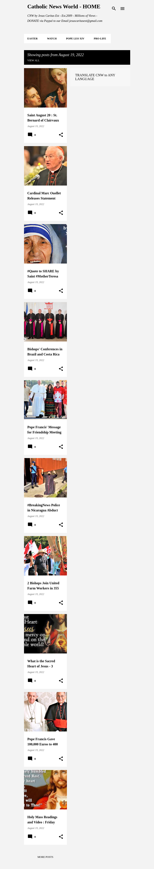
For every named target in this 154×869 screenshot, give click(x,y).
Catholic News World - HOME (63, 6)
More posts (45, 857)
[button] (60, 135)
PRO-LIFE (100, 38)
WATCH (52, 38)
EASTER (32, 38)
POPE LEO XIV (75, 38)
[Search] (113, 8)
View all (33, 60)
